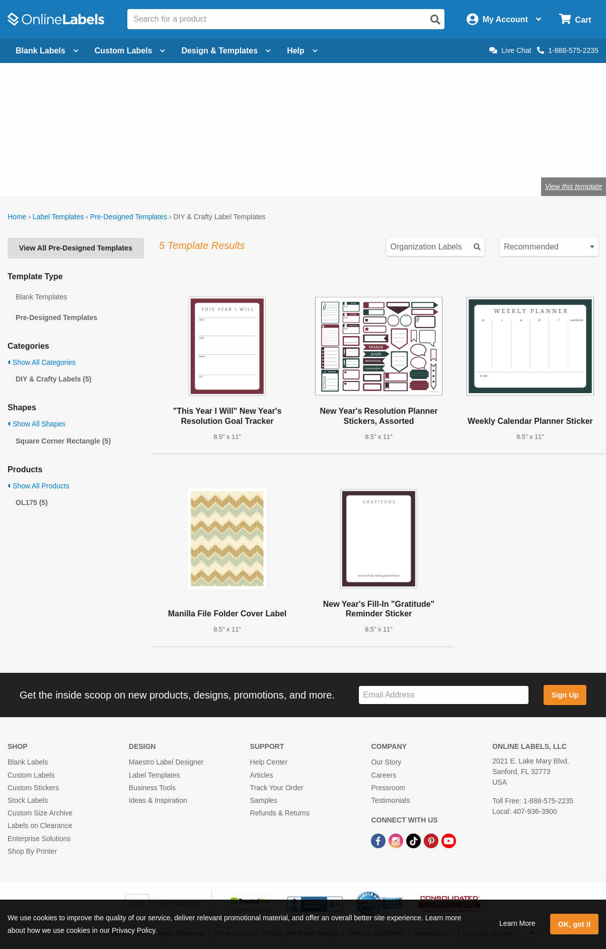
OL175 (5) (32, 502)
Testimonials (390, 800)
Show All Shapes (36, 424)
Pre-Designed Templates (128, 217)
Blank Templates (41, 297)
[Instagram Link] (397, 840)
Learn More (517, 923)
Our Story (386, 762)
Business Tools (152, 788)
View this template (573, 186)
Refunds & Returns (280, 813)
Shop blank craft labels (164, 153)
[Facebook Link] (379, 840)
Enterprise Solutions (39, 839)
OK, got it (574, 924)
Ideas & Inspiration (158, 800)
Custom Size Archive (40, 813)
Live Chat (510, 50)
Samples (263, 800)
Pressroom (388, 788)
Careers (383, 775)
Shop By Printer (32, 851)
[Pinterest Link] (432, 840)
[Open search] (435, 20)
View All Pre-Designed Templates (75, 248)
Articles (261, 775)
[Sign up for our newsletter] (443, 695)
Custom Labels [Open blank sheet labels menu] (130, 50)
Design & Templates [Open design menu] (226, 50)
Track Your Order (277, 788)
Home (17, 217)
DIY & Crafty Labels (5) (54, 379)
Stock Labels (28, 800)
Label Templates (58, 217)
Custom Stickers (33, 788)
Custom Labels (31, 775)
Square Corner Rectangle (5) (63, 441)
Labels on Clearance (40, 825)
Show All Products (38, 486)
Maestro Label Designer (166, 762)
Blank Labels (28, 762)
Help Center (269, 762)
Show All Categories (41, 362)
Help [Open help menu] (302, 50)
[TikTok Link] (414, 840)
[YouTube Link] (448, 840)
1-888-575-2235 (567, 50)
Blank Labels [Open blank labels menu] (47, 50)
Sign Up (564, 695)
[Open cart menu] (575, 19)
